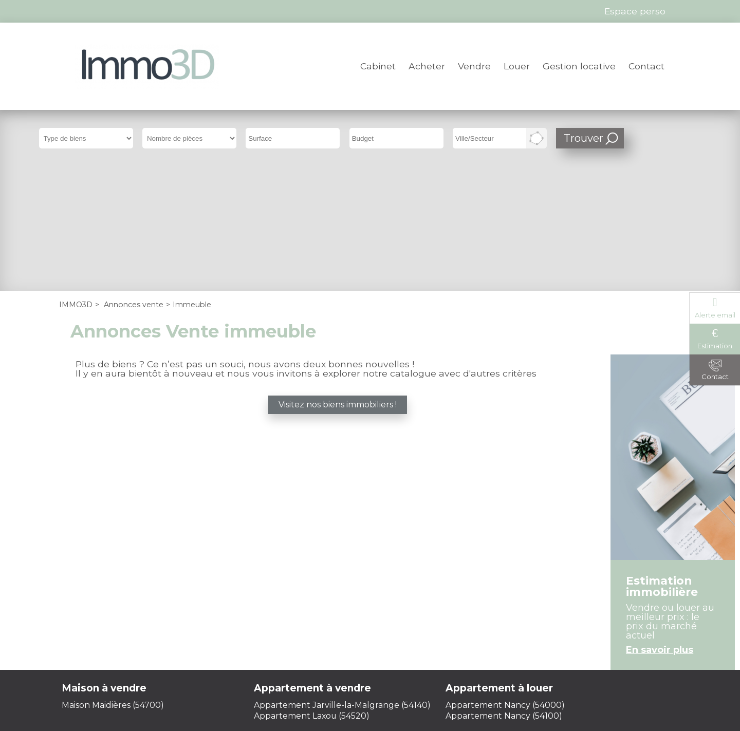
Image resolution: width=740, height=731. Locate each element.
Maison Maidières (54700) (113, 581)
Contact (646, 66)
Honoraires (345, 645)
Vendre (474, 66)
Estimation (714, 346)
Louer (517, 66)
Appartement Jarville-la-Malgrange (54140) (342, 581)
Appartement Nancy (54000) (505, 581)
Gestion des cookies (370, 655)
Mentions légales (270, 645)
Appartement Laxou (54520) (311, 591)
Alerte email (715, 315)
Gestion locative (579, 66)
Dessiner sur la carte (536, 138)
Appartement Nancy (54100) (504, 591)
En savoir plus (659, 525)
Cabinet (378, 66)
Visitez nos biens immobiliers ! (338, 280)
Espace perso (473, 645)
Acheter (427, 66)
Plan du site (406, 645)
